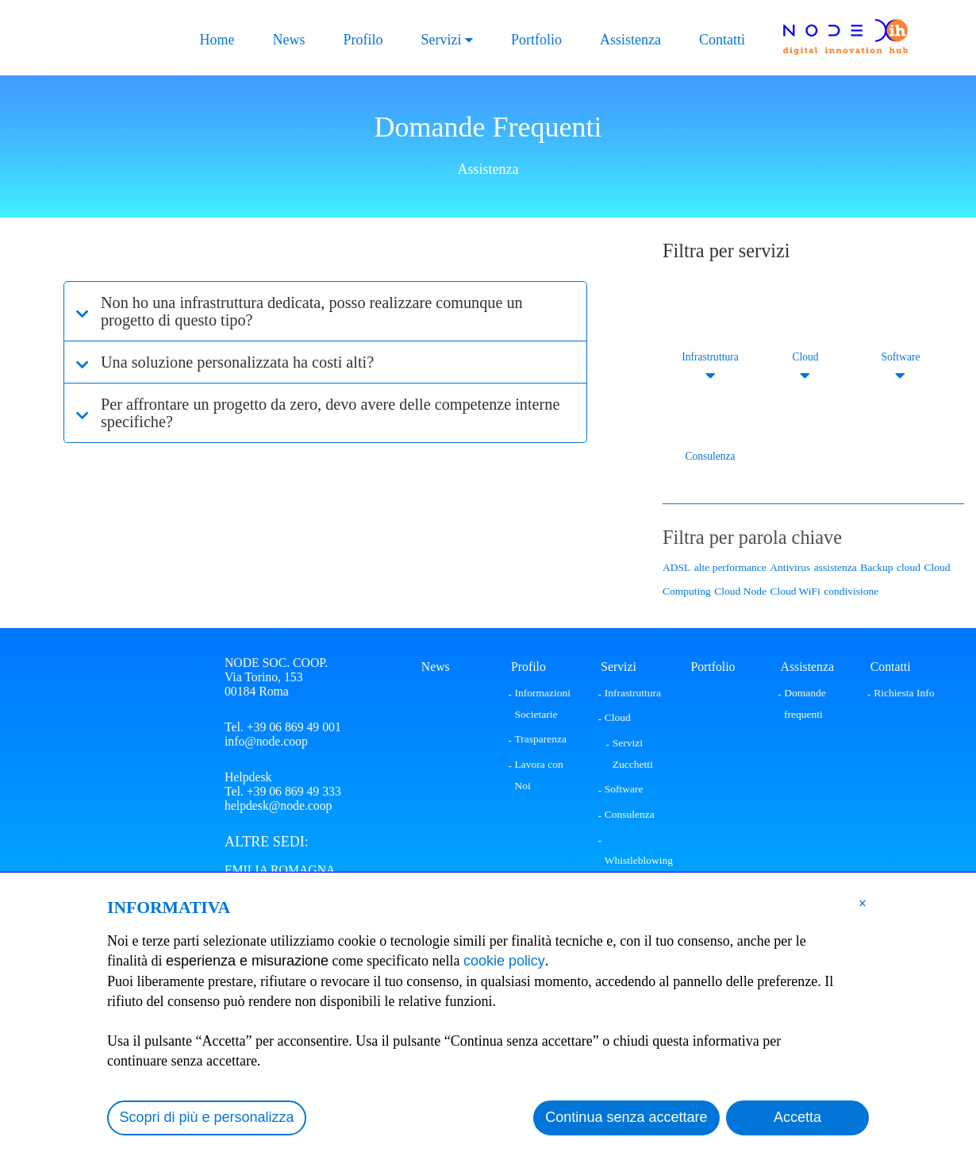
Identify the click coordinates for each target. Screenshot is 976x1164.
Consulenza (711, 456)
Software (901, 357)
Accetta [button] (797, 1117)
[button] (862, 903)
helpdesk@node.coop (278, 805)
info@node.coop (266, 741)
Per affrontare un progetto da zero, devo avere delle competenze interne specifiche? (330, 412)
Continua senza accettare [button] (626, 1117)
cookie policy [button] (504, 961)
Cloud (805, 357)
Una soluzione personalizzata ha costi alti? (238, 362)
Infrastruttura (710, 357)
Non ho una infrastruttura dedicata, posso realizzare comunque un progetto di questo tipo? (312, 311)
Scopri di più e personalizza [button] (207, 1117)
